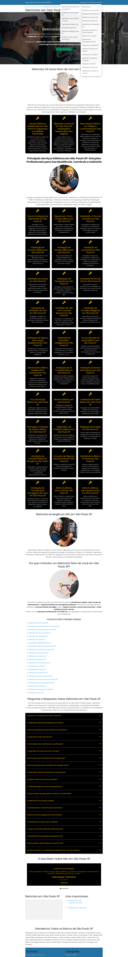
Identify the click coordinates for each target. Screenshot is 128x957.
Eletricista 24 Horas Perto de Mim (38, 2)
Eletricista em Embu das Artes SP (40, 676)
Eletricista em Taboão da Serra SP (41, 650)
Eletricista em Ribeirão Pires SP (40, 643)
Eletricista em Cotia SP (37, 666)
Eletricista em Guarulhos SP (38, 653)
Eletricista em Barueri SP (37, 659)
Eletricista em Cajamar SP (38, 673)
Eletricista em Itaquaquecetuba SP (41, 683)
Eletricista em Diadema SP (38, 636)
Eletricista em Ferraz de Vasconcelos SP (43, 679)
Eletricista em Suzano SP (37, 669)
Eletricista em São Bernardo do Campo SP (44, 626)
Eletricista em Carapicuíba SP (39, 663)
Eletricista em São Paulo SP (38, 623)
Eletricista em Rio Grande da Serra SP (42, 646)
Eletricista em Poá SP (36, 693)
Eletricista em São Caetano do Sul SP (42, 630)
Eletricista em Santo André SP (39, 633)
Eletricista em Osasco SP (37, 656)
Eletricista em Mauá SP (37, 639)
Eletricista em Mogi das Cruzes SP (41, 689)
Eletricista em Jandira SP (38, 686)
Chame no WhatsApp (64, 49)
